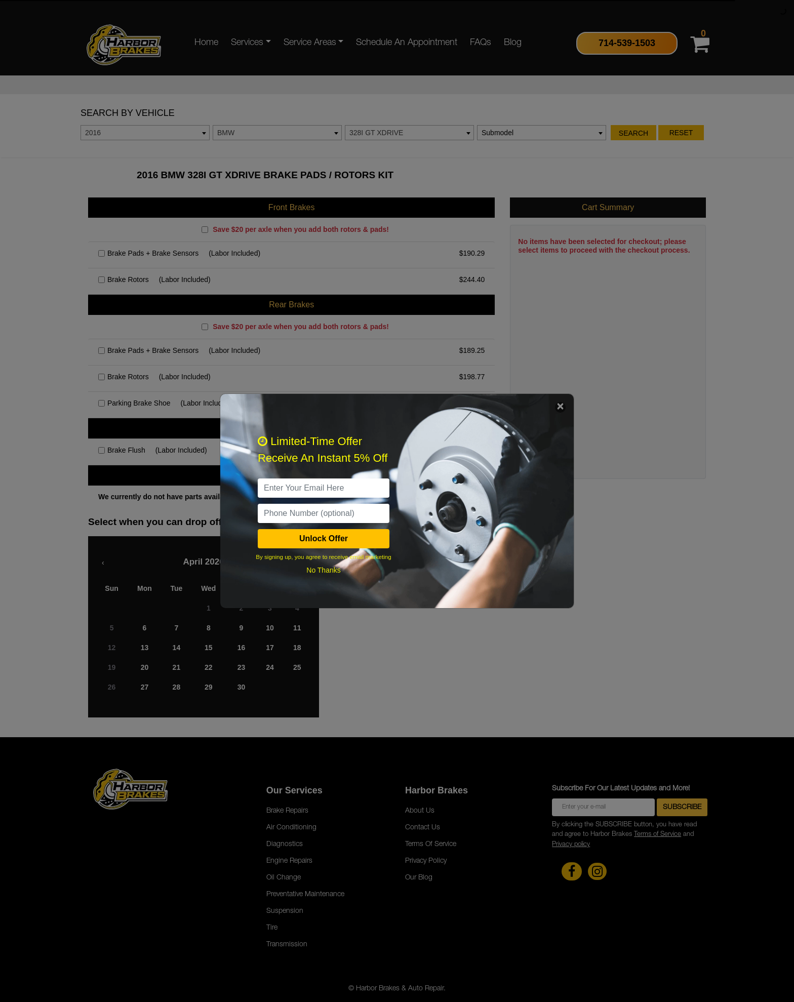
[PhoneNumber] (323, 513)
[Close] (560, 407)
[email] (323, 488)
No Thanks (323, 570)
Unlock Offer (323, 538)
